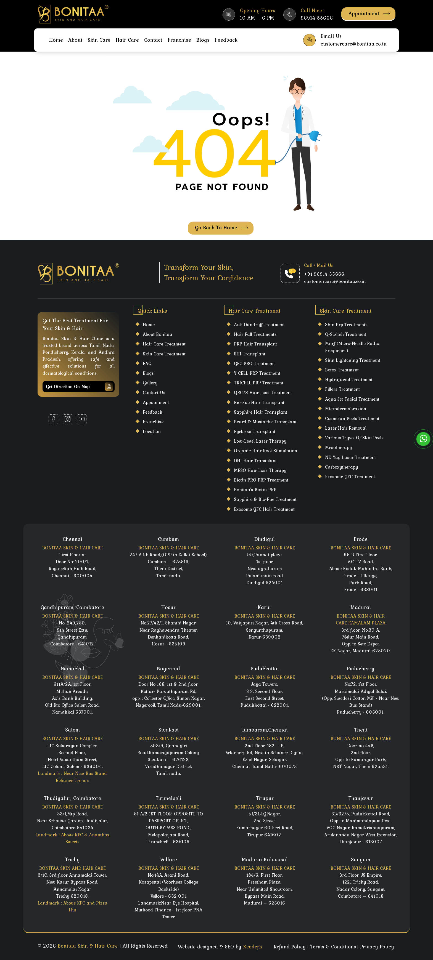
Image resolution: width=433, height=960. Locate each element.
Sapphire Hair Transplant (260, 412)
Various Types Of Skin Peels (354, 437)
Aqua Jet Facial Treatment (352, 399)
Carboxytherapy (341, 467)
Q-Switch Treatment (345, 334)
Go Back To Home (221, 228)
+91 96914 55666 (324, 274)
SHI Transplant (249, 353)
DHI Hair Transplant (255, 460)
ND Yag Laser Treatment (350, 457)
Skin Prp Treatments (346, 324)
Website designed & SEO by (220, 946)
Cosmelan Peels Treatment (352, 418)
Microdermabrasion (345, 408)
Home (56, 40)
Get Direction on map (79, 386)
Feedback (226, 40)
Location (152, 431)
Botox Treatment (342, 369)
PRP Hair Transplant (255, 344)
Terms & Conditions (333, 946)
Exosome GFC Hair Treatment (264, 509)
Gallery (150, 382)
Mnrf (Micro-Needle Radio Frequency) (352, 346)
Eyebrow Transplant (254, 431)
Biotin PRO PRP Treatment (261, 480)
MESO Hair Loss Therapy (260, 470)
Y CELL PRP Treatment (257, 373)
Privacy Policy (377, 946)
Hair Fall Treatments (255, 334)
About (75, 40)
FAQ (147, 363)
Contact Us (154, 392)
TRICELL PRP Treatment (258, 382)
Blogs (203, 40)
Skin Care (99, 40)
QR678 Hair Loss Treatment (263, 392)
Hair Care (127, 40)
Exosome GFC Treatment (350, 476)
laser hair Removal (345, 428)
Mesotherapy (338, 447)
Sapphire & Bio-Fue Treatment (265, 499)
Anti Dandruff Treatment (259, 324)
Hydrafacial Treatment (349, 379)
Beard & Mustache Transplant (265, 421)
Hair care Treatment (164, 344)
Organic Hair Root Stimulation (265, 450)
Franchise (179, 40)
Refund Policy (290, 946)
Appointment (369, 13)
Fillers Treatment (342, 389)
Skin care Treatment (164, 353)
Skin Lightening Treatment (352, 360)
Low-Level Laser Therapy (260, 441)
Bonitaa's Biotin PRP (255, 489)
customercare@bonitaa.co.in (335, 281)
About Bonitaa (157, 334)
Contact (153, 40)
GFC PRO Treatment (254, 363)
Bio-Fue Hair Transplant (259, 402)
